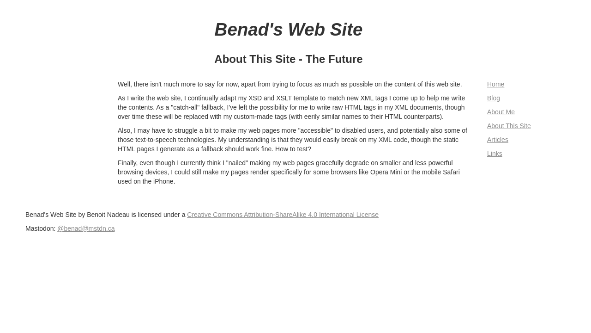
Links (494, 153)
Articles (497, 139)
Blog (493, 98)
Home (495, 84)
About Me (501, 112)
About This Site (509, 126)
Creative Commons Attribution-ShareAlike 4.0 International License (283, 214)
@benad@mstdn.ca (86, 228)
